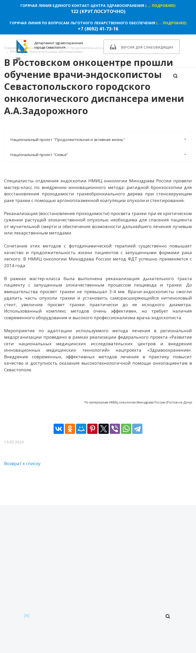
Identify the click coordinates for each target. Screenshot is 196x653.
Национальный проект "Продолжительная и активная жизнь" (101, 139)
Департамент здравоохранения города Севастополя (49, 47)
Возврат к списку (22, 463)
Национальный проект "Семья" (101, 154)
